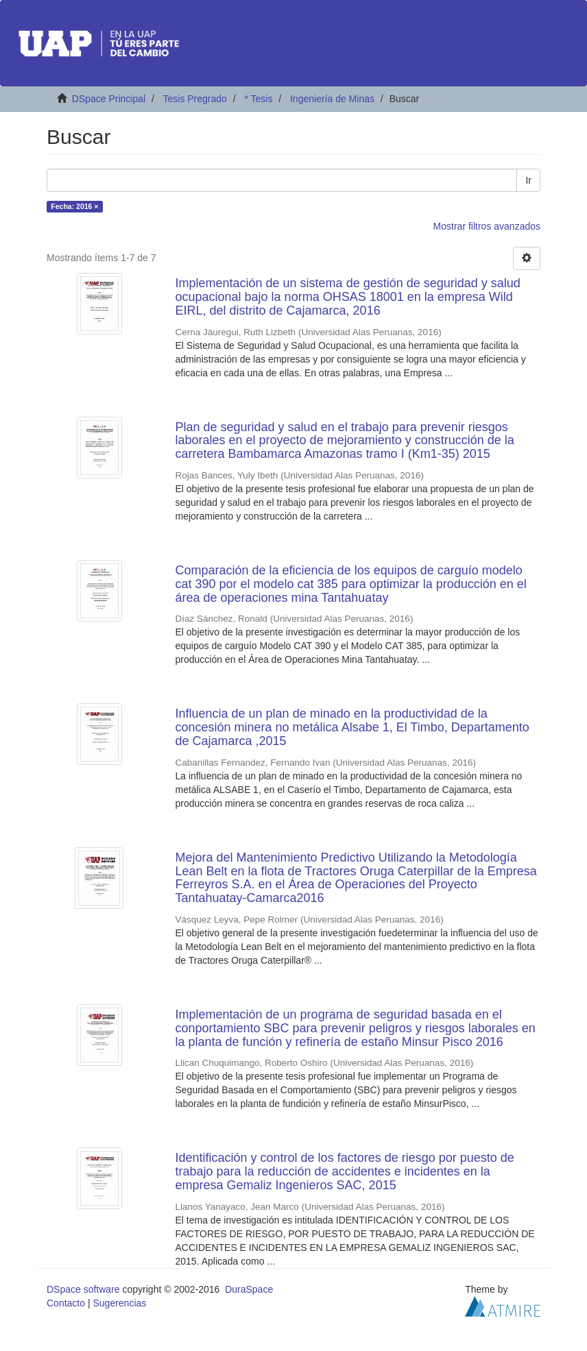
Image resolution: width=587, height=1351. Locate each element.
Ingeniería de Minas (332, 98)
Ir (528, 180)
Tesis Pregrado (194, 98)
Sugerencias (119, 1303)
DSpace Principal (108, 98)
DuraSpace (249, 1289)
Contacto (66, 1303)
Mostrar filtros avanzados (486, 226)
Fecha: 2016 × (74, 206)
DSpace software (83, 1289)
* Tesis (258, 98)
